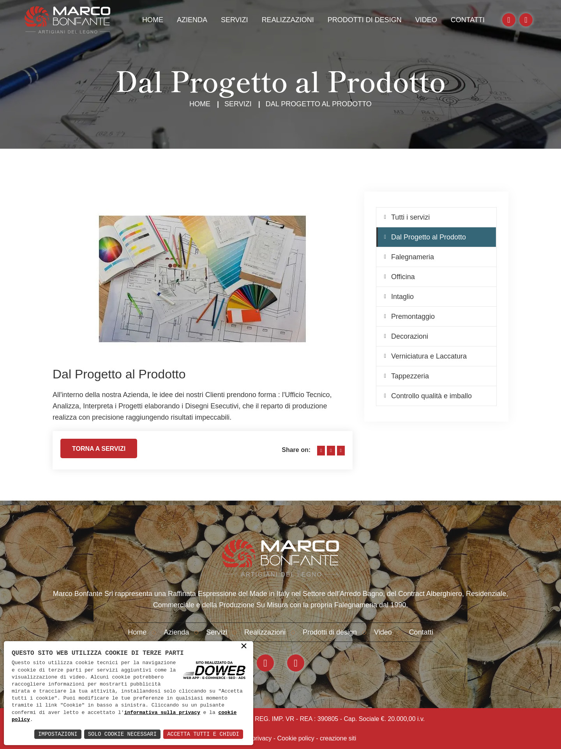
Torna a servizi (98, 451)
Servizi (234, 20)
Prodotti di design (365, 20)
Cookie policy (295, 738)
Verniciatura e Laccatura (429, 356)
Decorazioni (409, 336)
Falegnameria (412, 257)
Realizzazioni (288, 20)
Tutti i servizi (410, 217)
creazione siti (338, 738)
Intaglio (402, 297)
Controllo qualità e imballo (431, 396)
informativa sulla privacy (162, 712)
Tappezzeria (410, 376)
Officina (403, 277)
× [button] (243, 646)
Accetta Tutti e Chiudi (203, 734)
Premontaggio (413, 316)
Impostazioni (58, 734)
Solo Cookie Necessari (122, 734)
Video (426, 20)
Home (152, 20)
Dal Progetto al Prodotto (428, 237)
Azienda (192, 20)
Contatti (468, 20)
